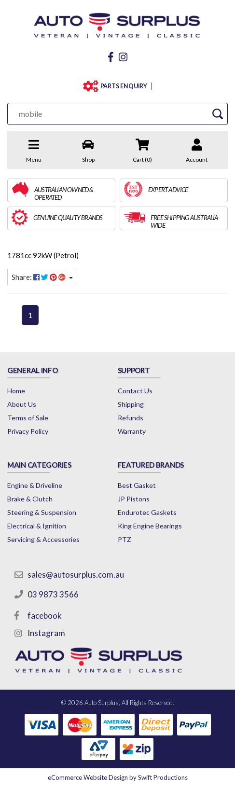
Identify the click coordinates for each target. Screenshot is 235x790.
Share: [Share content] (39, 277)
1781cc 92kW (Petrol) (43, 255)
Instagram (46, 633)
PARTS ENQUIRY (124, 86)
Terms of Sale (27, 418)
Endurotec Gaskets (147, 512)
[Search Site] (217, 113)
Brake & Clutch (30, 499)
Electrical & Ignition (36, 526)
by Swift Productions (118, 777)
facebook (45, 615)
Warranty (132, 431)
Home (16, 391)
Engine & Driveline (34, 485)
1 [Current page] (30, 315)
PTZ (124, 539)
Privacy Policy (27, 431)
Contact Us (135, 391)
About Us (21, 404)
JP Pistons (134, 499)
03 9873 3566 (53, 594)
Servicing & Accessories (43, 539)
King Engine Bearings (150, 526)
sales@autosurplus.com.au (76, 574)
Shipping (131, 404)
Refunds (130, 418)
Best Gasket (137, 485)
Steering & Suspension (41, 512)
